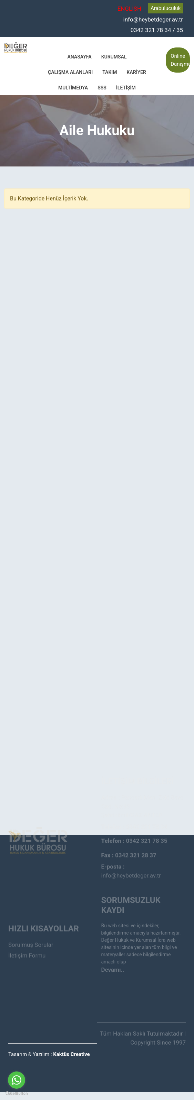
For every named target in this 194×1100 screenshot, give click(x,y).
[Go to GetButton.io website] (17, 1093)
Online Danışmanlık (180, 60)
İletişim (126, 87)
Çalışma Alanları (70, 72)
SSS (102, 87)
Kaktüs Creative (71, 1054)
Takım (109, 72)
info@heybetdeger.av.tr (153, 19)
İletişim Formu (26, 946)
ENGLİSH (129, 8)
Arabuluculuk (166, 8)
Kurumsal (114, 57)
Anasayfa (79, 57)
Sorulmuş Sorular (30, 935)
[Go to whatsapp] (16, 1080)
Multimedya (73, 87)
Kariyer (136, 72)
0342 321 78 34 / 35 (157, 29)
